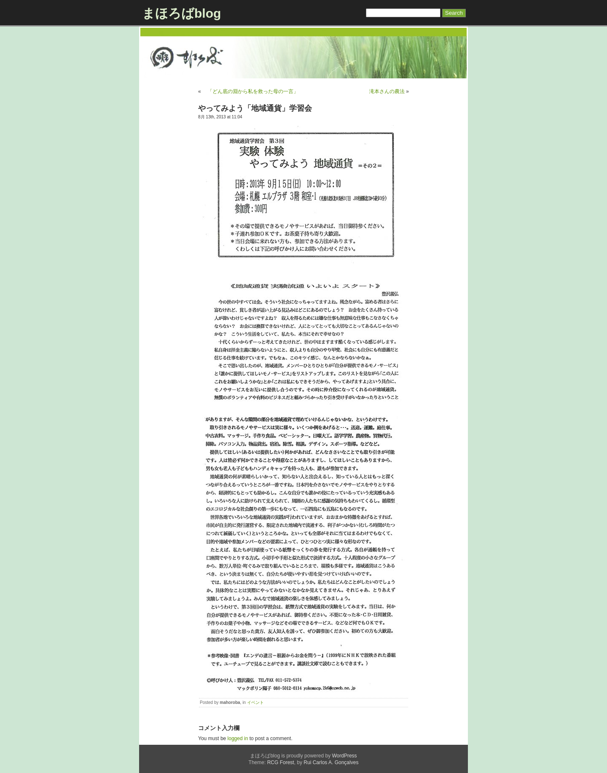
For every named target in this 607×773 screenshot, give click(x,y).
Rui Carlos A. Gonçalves (331, 762)
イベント (255, 702)
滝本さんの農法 (387, 91)
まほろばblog (181, 13)
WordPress (344, 756)
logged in (238, 738)
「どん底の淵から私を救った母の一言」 (250, 91)
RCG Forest (280, 762)
